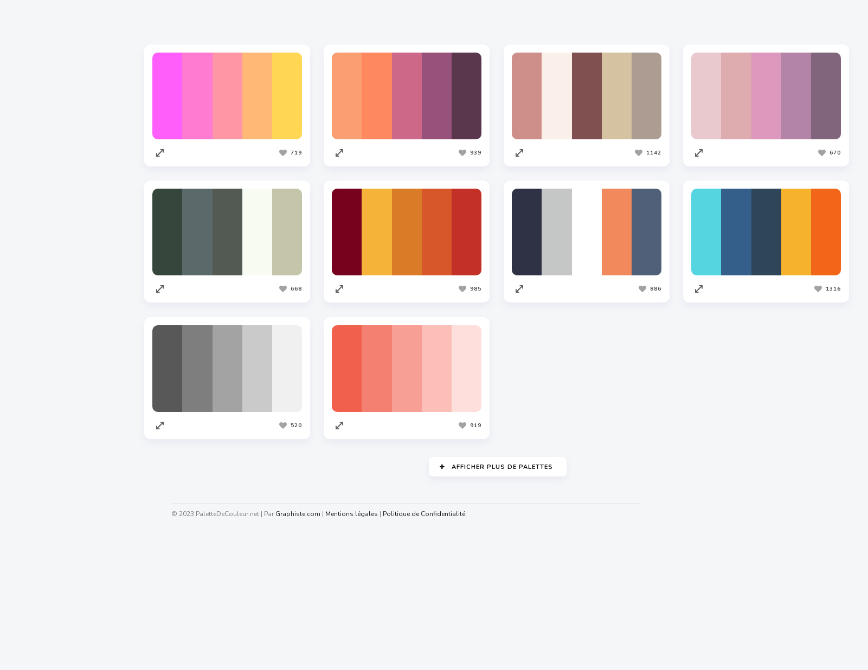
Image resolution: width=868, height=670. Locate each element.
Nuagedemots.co (47, 638)
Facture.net (38, 532)
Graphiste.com (43, 450)
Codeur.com (38, 471)
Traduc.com (38, 512)
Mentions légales (353, 514)
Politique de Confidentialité (426, 514)
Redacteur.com (44, 491)
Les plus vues (315, 21)
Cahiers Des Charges (54, 618)
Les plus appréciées (231, 21)
